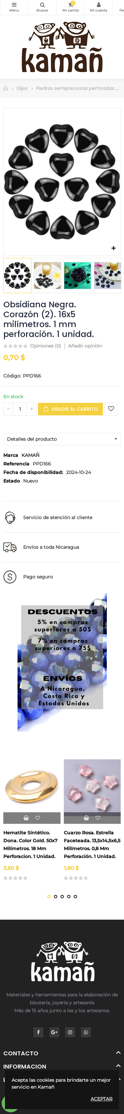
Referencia (16, 464)
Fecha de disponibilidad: (33, 472)
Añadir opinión (85, 346)
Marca (10, 455)
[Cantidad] (19, 409)
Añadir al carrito (70, 409)
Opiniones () (45, 346)
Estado (11, 481)
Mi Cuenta (98, 4)
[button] (49, 896)
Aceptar (101, 1099)
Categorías (14, 4)
